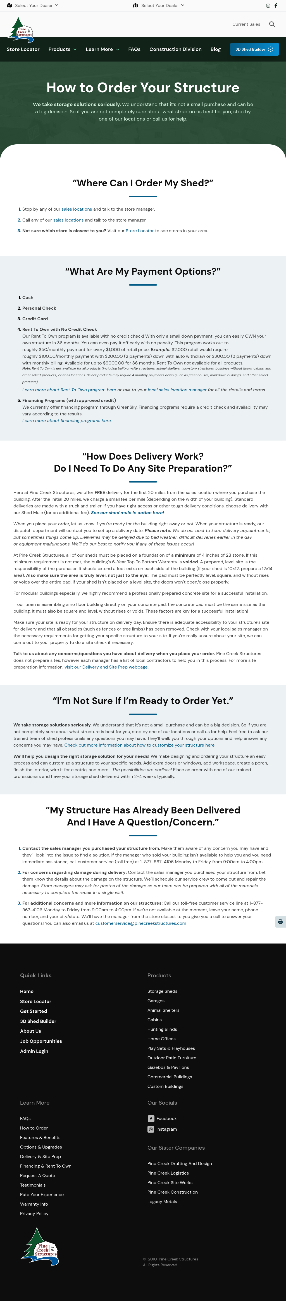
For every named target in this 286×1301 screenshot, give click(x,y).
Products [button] (60, 49)
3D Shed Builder (250, 49)
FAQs (134, 49)
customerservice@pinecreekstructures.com (140, 923)
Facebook (276, 6)
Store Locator (23, 49)
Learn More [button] (99, 49)
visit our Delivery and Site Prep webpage (106, 667)
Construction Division (175, 49)
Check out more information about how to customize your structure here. (140, 745)
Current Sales (246, 24)
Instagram (268, 6)
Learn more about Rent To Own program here (69, 390)
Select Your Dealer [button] (30, 5)
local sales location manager (177, 390)
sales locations (76, 209)
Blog (216, 49)
